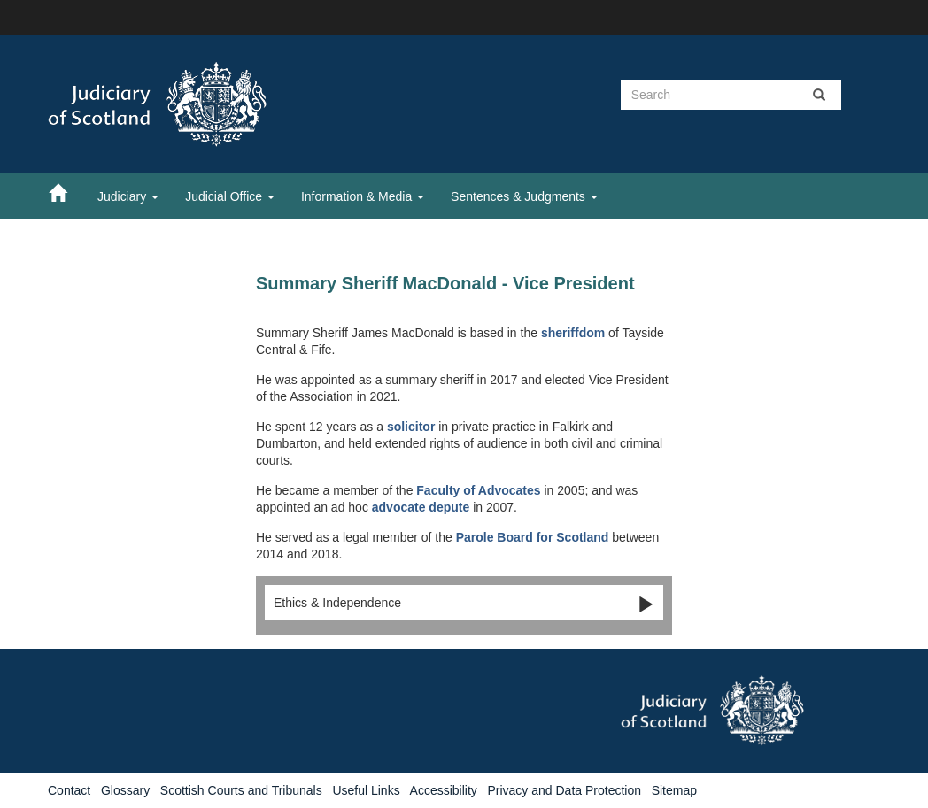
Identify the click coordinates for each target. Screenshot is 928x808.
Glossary (125, 790)
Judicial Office (230, 196)
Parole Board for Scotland (532, 537)
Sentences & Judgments (524, 196)
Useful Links (365, 790)
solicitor (411, 426)
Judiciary (128, 196)
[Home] (66, 192)
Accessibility (443, 790)
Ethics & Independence (464, 603)
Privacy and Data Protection (564, 790)
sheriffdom (573, 333)
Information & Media (362, 196)
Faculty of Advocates (478, 490)
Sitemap (674, 790)
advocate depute (422, 507)
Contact (69, 790)
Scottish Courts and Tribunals (241, 790)
